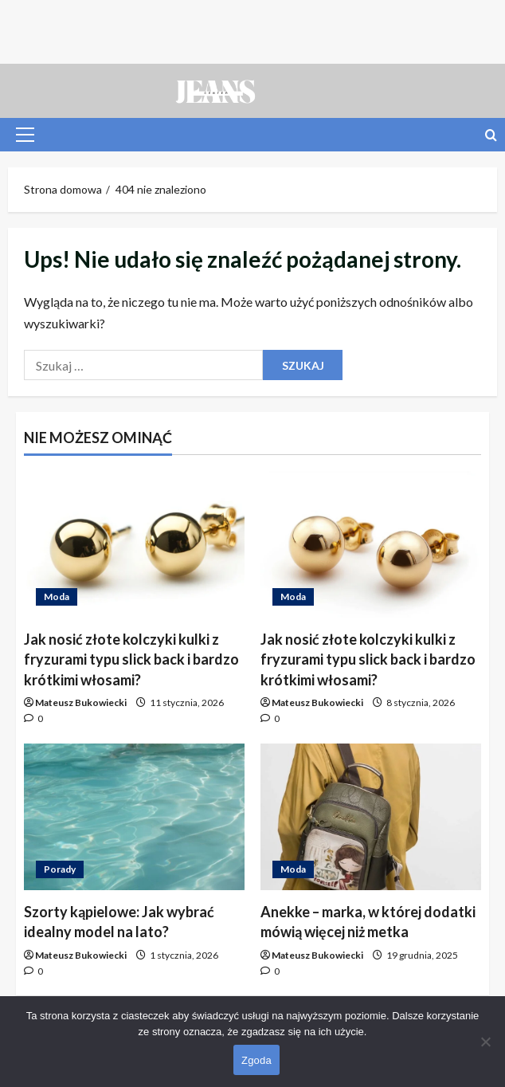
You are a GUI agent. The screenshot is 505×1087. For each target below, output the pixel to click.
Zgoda (256, 1060)
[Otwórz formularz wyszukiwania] (491, 135)
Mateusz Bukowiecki (81, 702)
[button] (25, 134)
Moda (56, 596)
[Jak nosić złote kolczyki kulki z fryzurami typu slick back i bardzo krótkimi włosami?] (134, 544)
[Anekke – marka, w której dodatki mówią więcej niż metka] (370, 817)
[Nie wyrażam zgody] (485, 1042)
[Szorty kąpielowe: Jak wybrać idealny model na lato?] (134, 817)
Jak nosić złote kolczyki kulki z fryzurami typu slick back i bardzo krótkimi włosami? (131, 659)
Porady (60, 869)
